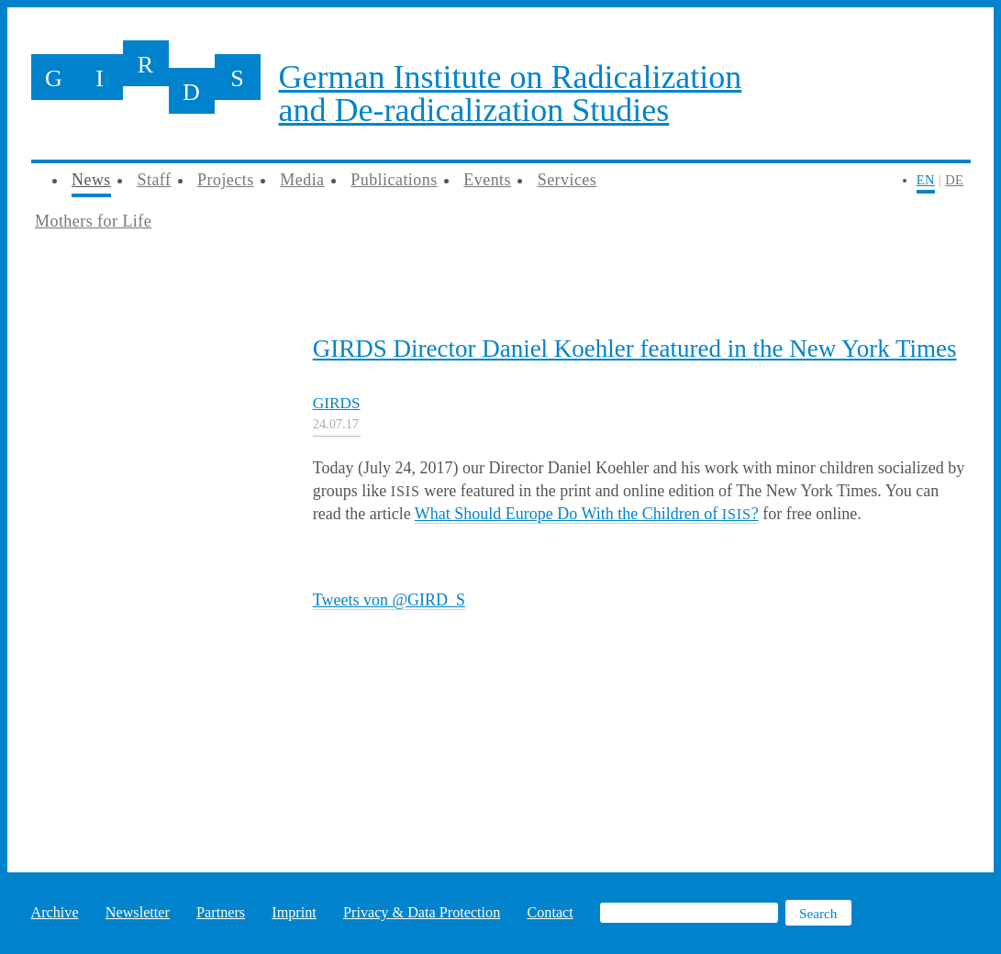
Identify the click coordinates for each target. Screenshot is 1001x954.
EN (926, 179)
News (91, 180)
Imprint (294, 912)
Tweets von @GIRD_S (389, 600)
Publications (393, 180)
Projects (225, 180)
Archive (55, 912)
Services (567, 180)
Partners (220, 912)
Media (302, 180)
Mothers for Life (93, 221)
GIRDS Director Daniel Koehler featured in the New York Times (635, 348)
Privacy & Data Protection (421, 912)
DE (954, 179)
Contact (550, 912)
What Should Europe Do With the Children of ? (587, 514)
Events (487, 180)
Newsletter (138, 912)
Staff (154, 180)
